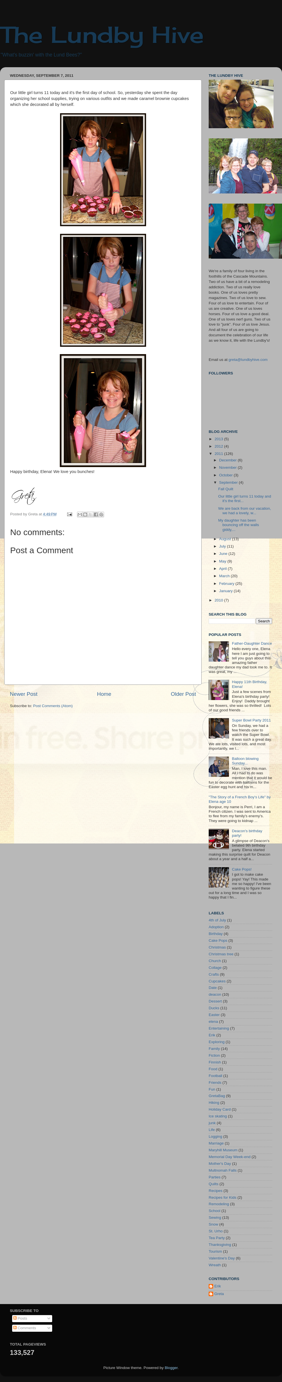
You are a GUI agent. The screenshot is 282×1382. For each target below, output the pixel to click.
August (225, 539)
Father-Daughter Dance (252, 643)
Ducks (214, 1008)
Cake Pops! (242, 869)
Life (212, 1130)
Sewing (215, 1217)
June (223, 554)
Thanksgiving (220, 1245)
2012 (219, 446)
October (226, 475)
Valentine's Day (222, 1258)
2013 (219, 439)
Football (215, 1076)
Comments (24, 1328)
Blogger (171, 1368)
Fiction (214, 1055)
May (223, 561)
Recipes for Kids (222, 1197)
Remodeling (219, 1204)
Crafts (214, 974)
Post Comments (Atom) (53, 706)
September (229, 482)
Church (215, 961)
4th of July (217, 920)
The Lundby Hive (102, 34)
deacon (215, 994)
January (226, 591)
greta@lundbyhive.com (248, 360)
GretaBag (217, 1096)
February (227, 583)
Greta (219, 1294)
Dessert (215, 1001)
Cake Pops (218, 940)
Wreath (215, 1265)
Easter (214, 1015)
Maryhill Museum (223, 1150)
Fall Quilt (225, 489)
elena (213, 1021)
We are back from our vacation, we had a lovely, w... (244, 510)
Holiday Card (220, 1109)
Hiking (214, 1102)
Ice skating (218, 1116)
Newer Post (24, 694)
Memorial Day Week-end (229, 1157)
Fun (212, 1089)
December (228, 460)
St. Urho (216, 1231)
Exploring (216, 1042)
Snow (213, 1224)
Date (213, 988)
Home (104, 694)
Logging (215, 1136)
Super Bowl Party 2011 (251, 720)
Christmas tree (221, 954)
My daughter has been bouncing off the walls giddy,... (238, 524)
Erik (212, 1035)
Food (213, 1069)
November (228, 467)
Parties (215, 1177)
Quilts (214, 1184)
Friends (215, 1082)
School (214, 1211)
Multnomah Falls (223, 1170)
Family (214, 1049)
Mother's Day (220, 1163)
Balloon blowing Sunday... (245, 761)
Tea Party (217, 1238)
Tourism (215, 1251)
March (225, 576)
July (223, 546)
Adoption (216, 927)
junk (212, 1123)
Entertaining (219, 1028)
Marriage (216, 1143)
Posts (20, 1318)
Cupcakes (217, 981)
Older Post (183, 694)
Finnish (215, 1062)
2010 (219, 600)
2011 (219, 454)
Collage (215, 967)
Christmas (217, 947)
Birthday (216, 934)
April (223, 568)
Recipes (215, 1191)
